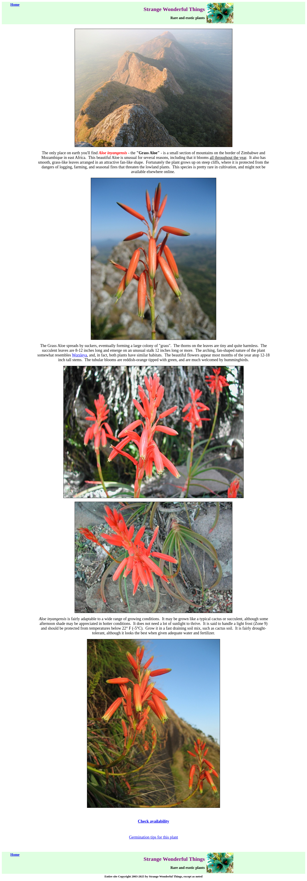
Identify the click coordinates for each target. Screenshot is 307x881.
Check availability (153, 821)
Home (15, 5)
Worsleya (79, 355)
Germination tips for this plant (153, 837)
